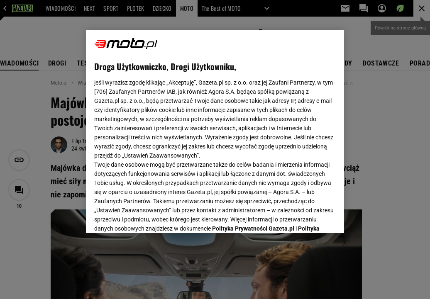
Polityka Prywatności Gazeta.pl (253, 123)
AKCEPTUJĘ (307, 217)
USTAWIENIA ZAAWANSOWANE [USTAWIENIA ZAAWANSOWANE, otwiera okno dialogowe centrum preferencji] (148, 216)
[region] (215, 131)
